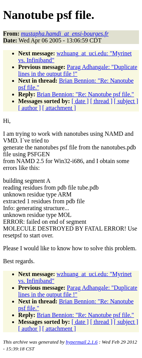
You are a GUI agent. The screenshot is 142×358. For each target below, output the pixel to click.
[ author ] (29, 108)
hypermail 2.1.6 (82, 342)
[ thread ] (101, 101)
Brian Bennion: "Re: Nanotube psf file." (85, 94)
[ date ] (80, 101)
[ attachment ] (59, 108)
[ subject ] (126, 101)
